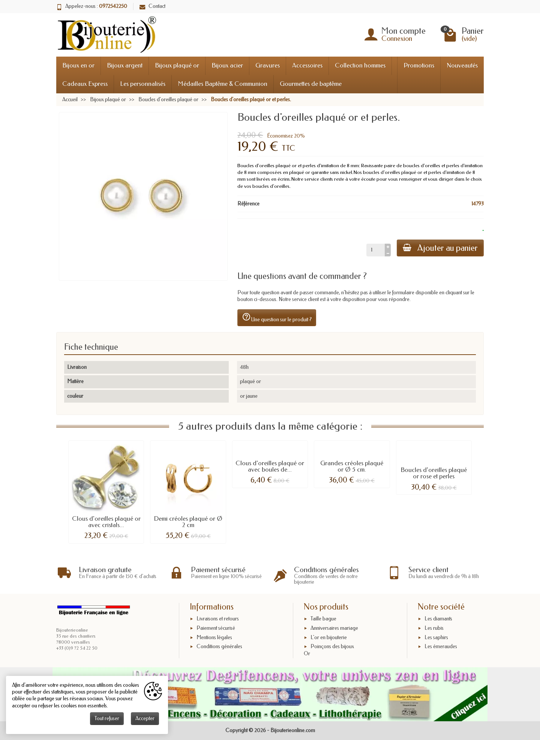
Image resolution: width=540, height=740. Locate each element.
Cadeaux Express (85, 83)
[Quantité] (375, 250)
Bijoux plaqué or (177, 65)
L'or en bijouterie (328, 637)
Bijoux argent (124, 65)
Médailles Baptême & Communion (222, 83)
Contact (152, 6)
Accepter (144, 718)
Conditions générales (219, 646)
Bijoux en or (78, 65)
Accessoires (307, 65)
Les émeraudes (440, 646)
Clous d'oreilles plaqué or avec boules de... (270, 466)
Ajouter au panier (440, 248)
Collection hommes (360, 65)
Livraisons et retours (217, 619)
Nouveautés (462, 65)
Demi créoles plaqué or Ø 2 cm (188, 522)
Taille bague (323, 619)
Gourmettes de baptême (311, 83)
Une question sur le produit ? (277, 317)
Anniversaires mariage (334, 628)
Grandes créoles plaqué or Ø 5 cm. (351, 466)
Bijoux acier (227, 65)
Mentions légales (214, 637)
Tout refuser (106, 718)
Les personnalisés (142, 83)
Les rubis (434, 628)
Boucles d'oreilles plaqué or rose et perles (433, 473)
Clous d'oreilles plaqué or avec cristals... (106, 522)
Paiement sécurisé (215, 628)
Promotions (419, 65)
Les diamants (438, 619)
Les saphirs (436, 637)
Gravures (267, 65)
